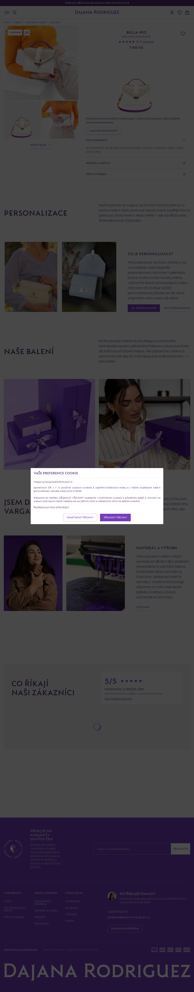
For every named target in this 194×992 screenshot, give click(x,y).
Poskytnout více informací (51, 507)
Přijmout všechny (115, 517)
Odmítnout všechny (80, 517)
